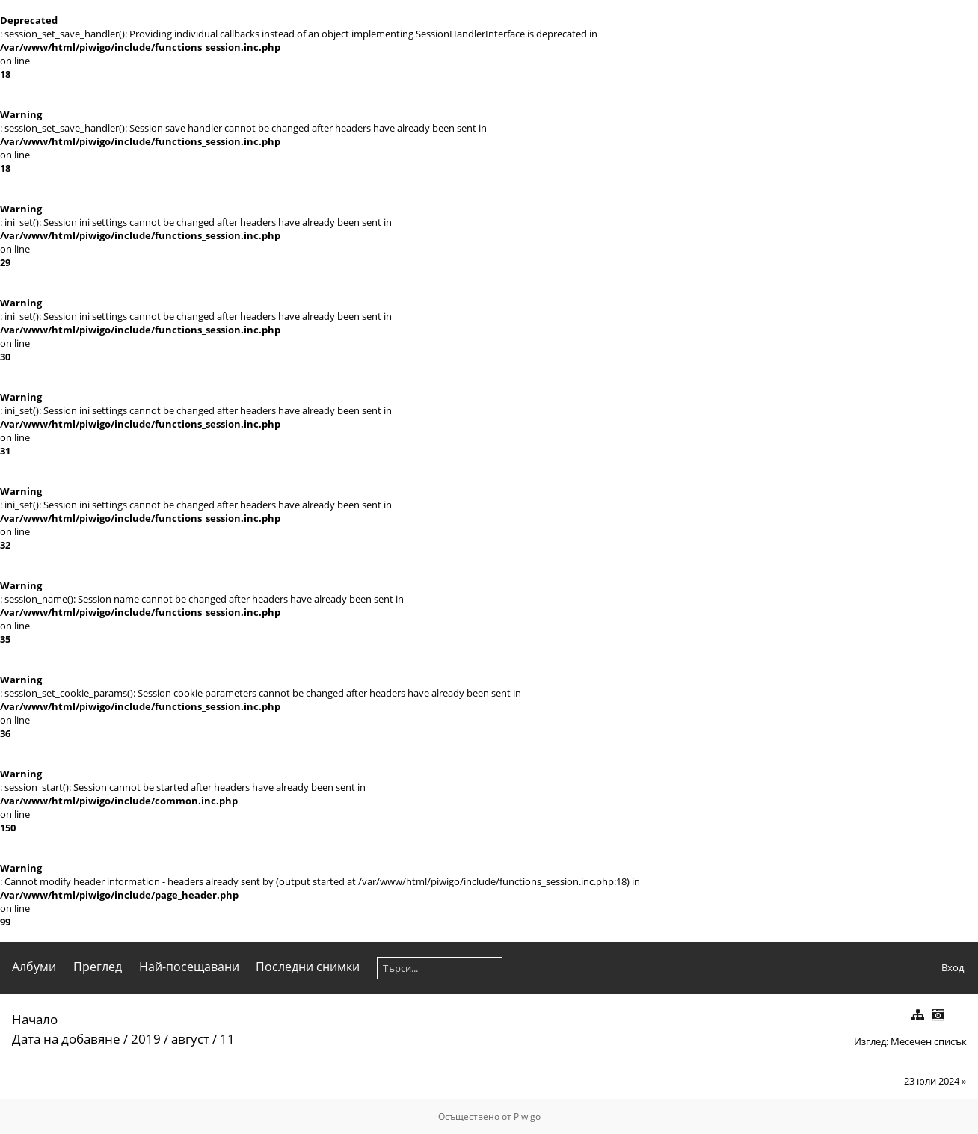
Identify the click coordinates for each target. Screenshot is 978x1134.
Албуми (34, 966)
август (190, 1038)
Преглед (97, 966)
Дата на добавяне (66, 1038)
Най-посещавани (189, 966)
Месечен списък (929, 1041)
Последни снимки (308, 966)
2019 (146, 1038)
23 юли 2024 (931, 1081)
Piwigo (527, 1116)
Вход (952, 967)
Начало (35, 1019)
